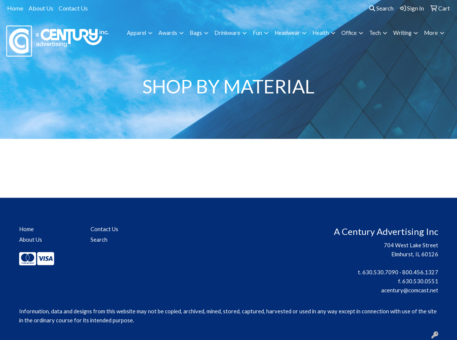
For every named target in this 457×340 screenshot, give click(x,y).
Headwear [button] (287, 33)
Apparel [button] (136, 33)
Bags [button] (196, 33)
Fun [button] (257, 33)
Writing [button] (402, 33)
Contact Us (73, 8)
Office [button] (349, 33)
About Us (41, 8)
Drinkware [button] (227, 33)
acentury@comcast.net (409, 290)
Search (381, 8)
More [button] (431, 33)
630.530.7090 (380, 272)
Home (15, 8)
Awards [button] (167, 33)
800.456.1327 (420, 272)
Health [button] (320, 33)
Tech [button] (375, 33)
